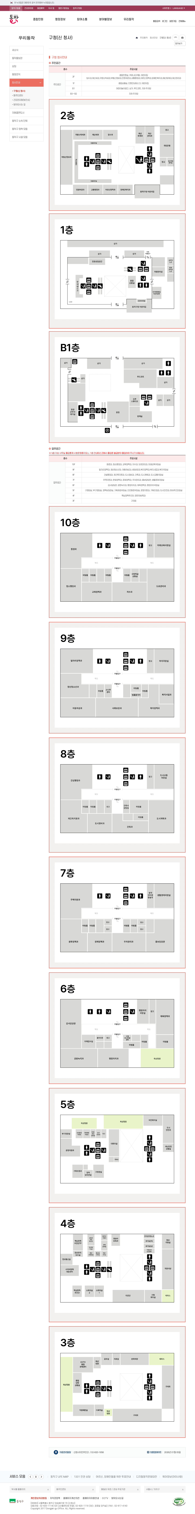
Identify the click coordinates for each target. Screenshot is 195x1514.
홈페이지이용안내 (91, 1498)
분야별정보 (105, 19)
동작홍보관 (17, 58)
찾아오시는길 (117, 1498)
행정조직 (16, 74)
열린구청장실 (63, 8)
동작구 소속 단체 (19, 120)
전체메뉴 (182, 19)
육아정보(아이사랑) (172, 1476)
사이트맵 (165, 8)
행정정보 (60, 19)
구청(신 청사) (19, 91)
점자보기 (178, 43)
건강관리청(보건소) (21, 100)
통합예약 (40, 8)
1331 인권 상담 (82, 1476)
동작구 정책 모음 (19, 129)
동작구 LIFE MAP (60, 1476)
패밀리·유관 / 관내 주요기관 (113, 1489)
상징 (14, 66)
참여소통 (82, 19)
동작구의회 (77, 8)
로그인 (164, 19)
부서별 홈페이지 (18, 1489)
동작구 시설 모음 (19, 137)
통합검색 (156, 19)
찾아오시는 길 (19, 104)
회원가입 (172, 19)
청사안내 (16, 82)
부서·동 (51, 8)
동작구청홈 (16, 8)
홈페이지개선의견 (71, 1498)
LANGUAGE (178, 8)
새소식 (15, 50)
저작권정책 (55, 1498)
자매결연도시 (18, 112)
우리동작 (129, 19)
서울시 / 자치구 (153, 1489)
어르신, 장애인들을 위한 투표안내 (113, 1476)
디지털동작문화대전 (146, 1476)
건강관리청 (28, 8)
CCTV (105, 1498)
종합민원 (38, 19)
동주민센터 (18, 95)
